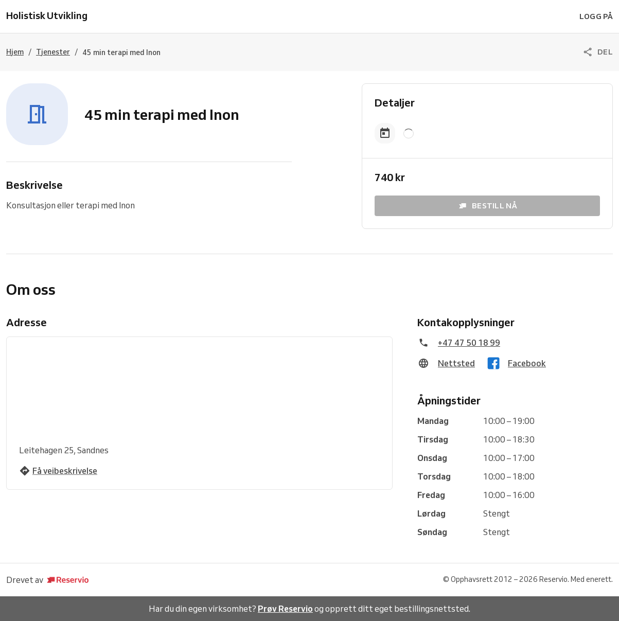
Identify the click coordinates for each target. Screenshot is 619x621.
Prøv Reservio (285, 609)
